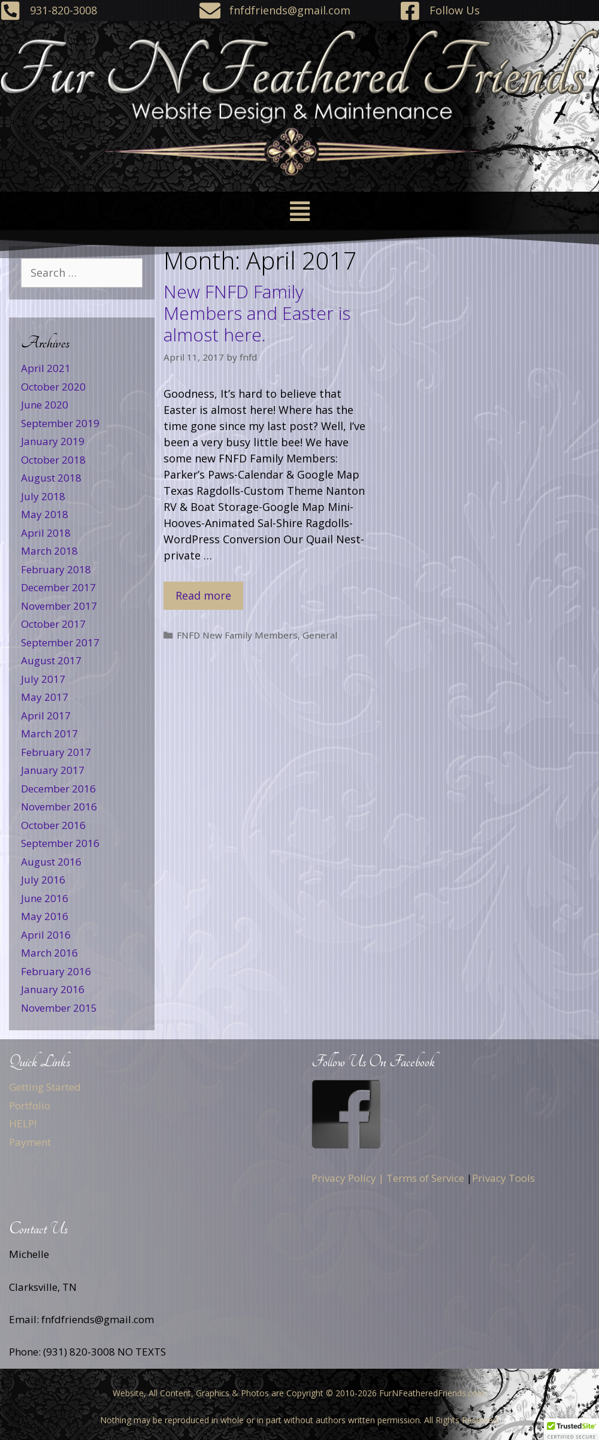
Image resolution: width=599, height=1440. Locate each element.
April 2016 (46, 935)
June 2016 (44, 898)
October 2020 (53, 387)
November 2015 (59, 1008)
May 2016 (44, 916)
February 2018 (56, 569)
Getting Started (45, 1087)
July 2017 (43, 679)
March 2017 (49, 733)
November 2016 (59, 806)
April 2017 (46, 715)
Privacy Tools (503, 1178)
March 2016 (49, 953)
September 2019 (60, 423)
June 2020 (44, 405)
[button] (299, 211)
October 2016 (53, 825)
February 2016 (56, 971)
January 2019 (52, 441)
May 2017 (44, 697)
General (319, 635)
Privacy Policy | (347, 1178)
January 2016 (52, 989)
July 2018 (43, 496)
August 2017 (51, 660)
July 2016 (43, 880)
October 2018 (53, 460)
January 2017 (52, 770)
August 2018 (51, 478)
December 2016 (58, 788)
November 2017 (59, 606)
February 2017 (56, 752)
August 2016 (51, 862)
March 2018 (49, 551)
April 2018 (46, 533)
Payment (30, 1142)
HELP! (23, 1123)
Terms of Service (425, 1178)
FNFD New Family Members (237, 635)
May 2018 (44, 514)
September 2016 (60, 843)
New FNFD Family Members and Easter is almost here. (257, 313)
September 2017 (60, 642)
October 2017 (53, 624)
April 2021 (46, 368)
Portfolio (29, 1105)
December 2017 (58, 587)
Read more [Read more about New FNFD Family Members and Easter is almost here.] (203, 595)
